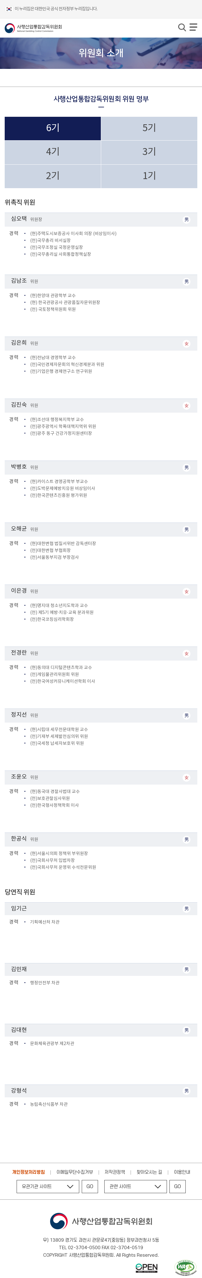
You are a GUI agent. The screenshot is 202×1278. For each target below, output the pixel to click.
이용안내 (182, 1172)
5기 (149, 128)
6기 (53, 128)
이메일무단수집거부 (74, 1172)
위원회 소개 (26, 78)
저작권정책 (115, 1172)
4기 (53, 152)
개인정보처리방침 (28, 1172)
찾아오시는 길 (149, 1172)
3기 (149, 152)
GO (89, 1186)
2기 (53, 176)
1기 (149, 176)
